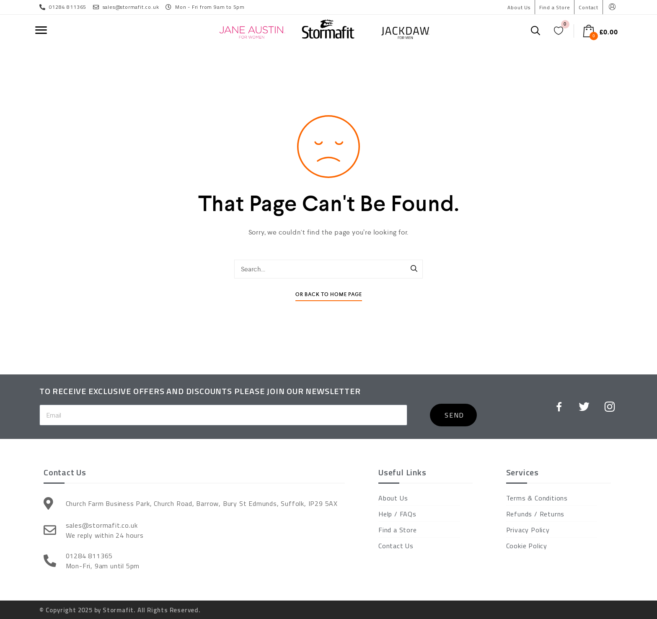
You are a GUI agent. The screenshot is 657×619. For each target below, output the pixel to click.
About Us (518, 7)
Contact (588, 7)
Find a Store (554, 7)
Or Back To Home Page (328, 294)
